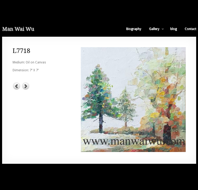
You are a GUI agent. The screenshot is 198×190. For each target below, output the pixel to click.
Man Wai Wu (18, 29)
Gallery (154, 28)
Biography (133, 28)
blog (173, 28)
